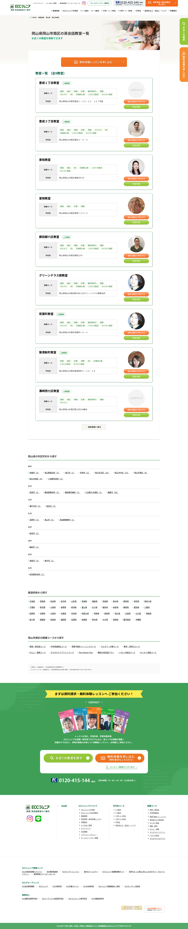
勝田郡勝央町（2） (52, 492)
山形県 (74, 601)
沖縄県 (138, 619)
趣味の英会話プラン (106, 652)
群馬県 (126, 601)
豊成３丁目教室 (49, 121)
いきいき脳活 (154, 835)
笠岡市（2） (34, 492)
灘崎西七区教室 (49, 391)
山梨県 (53, 607)
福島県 (94, 601)
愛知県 (136, 607)
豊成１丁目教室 (49, 83)
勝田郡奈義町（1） (72, 492)
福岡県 (63, 619)
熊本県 (94, 619)
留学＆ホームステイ (91, 871)
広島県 (128, 613)
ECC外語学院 (57, 886)
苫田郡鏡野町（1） (67, 519)
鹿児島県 (127, 619)
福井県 (105, 607)
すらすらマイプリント (157, 832)
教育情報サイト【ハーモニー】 (70, 3)
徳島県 (148, 613)
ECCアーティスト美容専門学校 (53, 898)
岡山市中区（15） (122, 472)
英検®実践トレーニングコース (84, 646)
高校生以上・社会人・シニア (155, 10)
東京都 (42, 607)
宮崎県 (115, 619)
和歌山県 (85, 613)
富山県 (84, 607)
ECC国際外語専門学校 (29, 898)
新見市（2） (34, 533)
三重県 (147, 607)
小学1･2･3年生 (120, 816)
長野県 (63, 607)
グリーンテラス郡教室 (53, 275)
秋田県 (53, 601)
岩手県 (63, 601)
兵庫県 (63, 613)
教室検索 (56, 10)
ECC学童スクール (72, 886)
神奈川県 (147, 601)
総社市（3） (51, 506)
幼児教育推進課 (52, 871)
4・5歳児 (95, 10)
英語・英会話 (154, 810)
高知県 (53, 619)
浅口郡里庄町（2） (52, 472)
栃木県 (115, 601)
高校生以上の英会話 (157, 820)
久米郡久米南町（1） (94, 492)
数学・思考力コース (132, 646)
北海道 (32, 601)
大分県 (105, 619)
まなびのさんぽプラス (157, 838)
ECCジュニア (43, 886)
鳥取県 (96, 613)
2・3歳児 (84, 10)
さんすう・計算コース (110, 646)
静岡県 (126, 607)
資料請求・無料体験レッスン (91, 819)
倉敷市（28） (113, 492)
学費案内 (173, 10)
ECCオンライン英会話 (132, 886)
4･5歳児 (118, 813)
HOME (64, 805)
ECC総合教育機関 (28, 886)
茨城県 (105, 601)
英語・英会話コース (37, 646)
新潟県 (74, 607)
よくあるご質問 (51, 3)
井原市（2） (85, 472)
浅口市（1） (70, 472)
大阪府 (53, 613)
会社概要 (84, 831)
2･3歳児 (118, 810)
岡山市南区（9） (36, 478)
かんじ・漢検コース (37, 652)
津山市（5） (49, 519)
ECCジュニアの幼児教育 (89, 813)
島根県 (107, 613)
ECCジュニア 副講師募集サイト (113, 871)
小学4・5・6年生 (125, 10)
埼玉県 (136, 601)
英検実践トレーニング (158, 817)
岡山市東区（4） (141, 472)
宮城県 (84, 601)
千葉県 (32, 607)
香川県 (32, 619)
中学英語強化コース (59, 646)
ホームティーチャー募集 (89, 838)
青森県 (42, 601)
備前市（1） (34, 547)
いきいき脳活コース (127, 652)
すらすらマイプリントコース (62, 652)
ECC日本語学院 (88, 886)
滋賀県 (32, 613)
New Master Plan (86, 652)
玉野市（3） (34, 519)
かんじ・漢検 (154, 829)
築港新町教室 (47, 352)
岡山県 (117, 613)
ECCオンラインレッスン (70, 871)
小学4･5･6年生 (120, 819)
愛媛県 (42, 619)
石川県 (94, 607)
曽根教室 (45, 198)
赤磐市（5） (34, 472)
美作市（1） (49, 560)
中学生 (138, 10)
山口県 (138, 613)
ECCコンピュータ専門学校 (77, 898)
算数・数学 (154, 826)
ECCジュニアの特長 (70, 10)
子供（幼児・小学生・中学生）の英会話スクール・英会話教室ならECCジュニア (91, 926)
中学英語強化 (154, 813)
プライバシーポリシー (89, 835)
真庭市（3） (34, 560)
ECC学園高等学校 (98, 898)
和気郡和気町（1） (37, 574)
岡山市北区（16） (102, 472)
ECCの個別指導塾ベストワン (32, 871)
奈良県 (74, 613)
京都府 (42, 613)
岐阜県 (115, 607)
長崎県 (84, 619)
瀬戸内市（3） (35, 506)
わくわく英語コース (148, 652)
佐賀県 (74, 619)
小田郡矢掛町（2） (55, 478)
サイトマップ (38, 3)
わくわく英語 (154, 823)
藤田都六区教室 (49, 237)
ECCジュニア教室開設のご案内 (109, 886)
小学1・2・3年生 (109, 10)
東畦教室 (45, 159)
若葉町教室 (46, 314)
